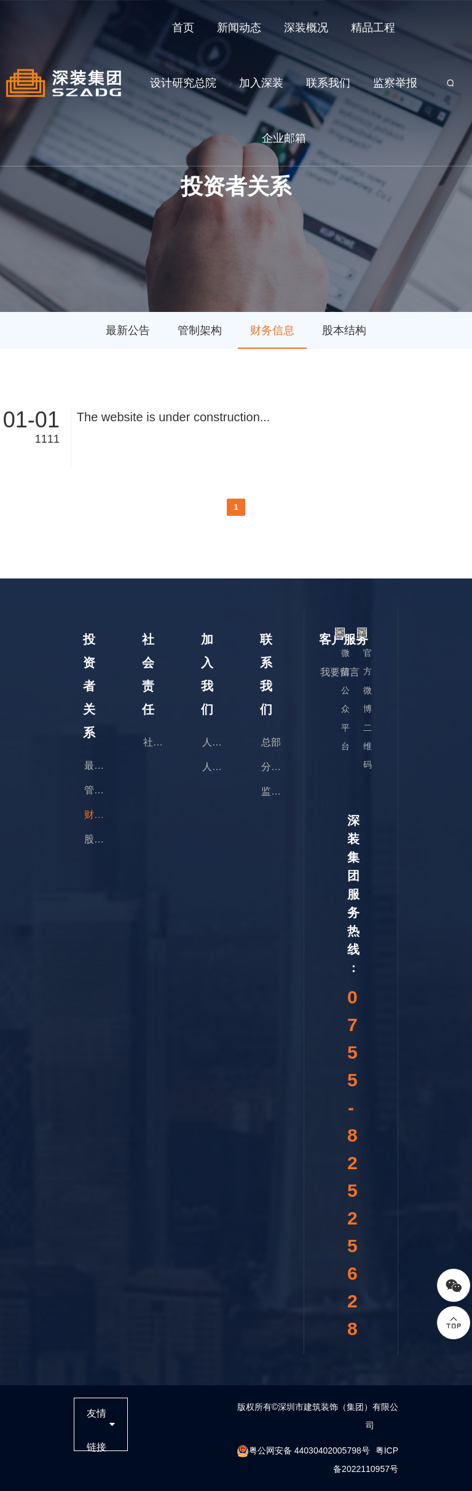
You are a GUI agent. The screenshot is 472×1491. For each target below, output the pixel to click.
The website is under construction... (173, 417)
